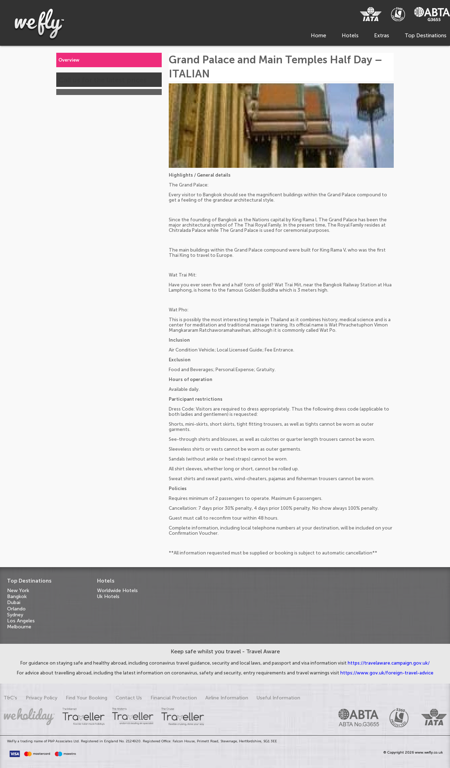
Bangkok (17, 596)
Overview (68, 60)
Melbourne (19, 627)
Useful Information (278, 698)
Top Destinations (425, 35)
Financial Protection (173, 698)
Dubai (13, 602)
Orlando (16, 609)
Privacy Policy (41, 698)
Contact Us (129, 698)
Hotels (350, 35)
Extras (381, 35)
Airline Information (226, 698)
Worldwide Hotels (117, 591)
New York (18, 591)
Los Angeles (21, 621)
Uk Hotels (108, 596)
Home (318, 35)
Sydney (15, 615)
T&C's (10, 698)
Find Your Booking (86, 698)
